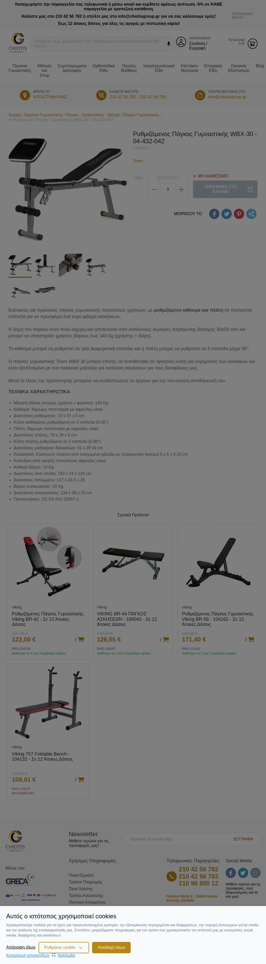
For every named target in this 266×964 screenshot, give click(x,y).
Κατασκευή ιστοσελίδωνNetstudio (40, 955)
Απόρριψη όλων (21, 947)
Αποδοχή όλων (111, 947)
